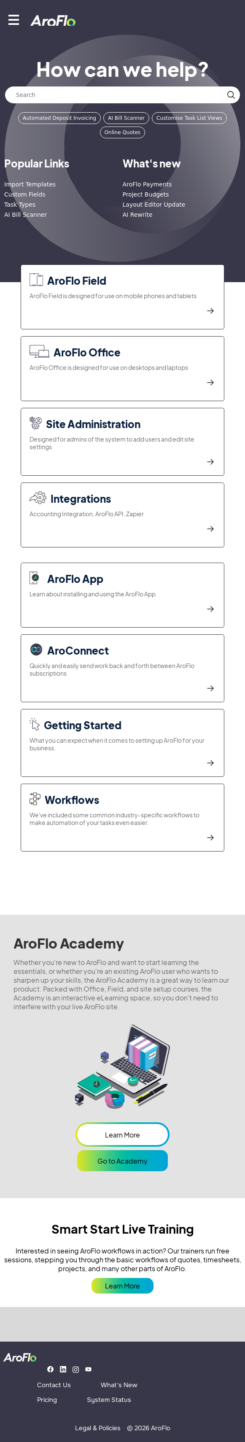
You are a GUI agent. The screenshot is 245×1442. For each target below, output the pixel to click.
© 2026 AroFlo (148, 1428)
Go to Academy (122, 1160)
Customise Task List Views (189, 118)
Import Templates (30, 184)
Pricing (47, 1400)
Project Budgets (146, 194)
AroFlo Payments (147, 184)
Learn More (122, 1134)
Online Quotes (122, 132)
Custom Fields (25, 194)
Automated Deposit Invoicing (59, 118)
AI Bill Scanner (126, 118)
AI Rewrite (138, 214)
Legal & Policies (98, 1428)
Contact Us (54, 1385)
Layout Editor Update (154, 204)
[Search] (113, 94)
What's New (119, 1385)
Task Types (19, 204)
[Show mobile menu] (13, 19)
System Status (109, 1400)
